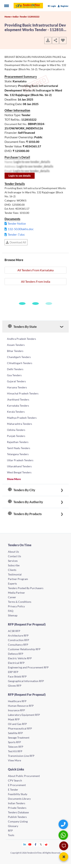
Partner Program (18, 579)
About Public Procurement (24, 775)
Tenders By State (22, 327)
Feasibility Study (17, 794)
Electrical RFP (16, 662)
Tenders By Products (25, 514)
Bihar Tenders (15, 351)
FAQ (10, 610)
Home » (9, 16)
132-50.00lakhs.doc (21, 229)
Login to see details (20, 175)
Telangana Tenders (18, 454)
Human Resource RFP (21, 705)
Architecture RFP (18, 635)
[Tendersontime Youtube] (30, 844)
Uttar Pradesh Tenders (20, 460)
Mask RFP (14, 719)
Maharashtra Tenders (19, 423)
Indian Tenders (16, 803)
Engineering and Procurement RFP (28, 667)
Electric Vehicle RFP (20, 658)
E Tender (13, 789)
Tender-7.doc (16, 234)
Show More (14, 479)
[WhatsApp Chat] (63, 835)
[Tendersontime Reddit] (46, 844)
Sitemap (12, 615)
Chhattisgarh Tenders (19, 363)
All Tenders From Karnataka (35, 270)
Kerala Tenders (16, 411)
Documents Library (19, 798)
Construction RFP (18, 640)
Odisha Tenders (16, 429)
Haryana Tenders (17, 387)
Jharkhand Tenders (18, 399)
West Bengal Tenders (19, 472)
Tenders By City (21, 490)
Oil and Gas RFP (17, 724)
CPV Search (15, 780)
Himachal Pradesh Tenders (22, 393)
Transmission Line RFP (21, 755)
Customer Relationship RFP (24, 649)
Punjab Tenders (16, 436)
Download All (16, 242)
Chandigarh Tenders (19, 357)
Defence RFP (15, 653)
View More (14, 760)
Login (52, 6)
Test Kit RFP (15, 751)
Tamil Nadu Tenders (18, 448)
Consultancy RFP (18, 644)
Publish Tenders (17, 816)
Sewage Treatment (18, 737)
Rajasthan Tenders (17, 442)
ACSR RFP (14, 631)
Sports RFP (14, 742)
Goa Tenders (14, 375)
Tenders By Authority (25, 502)
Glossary (13, 826)
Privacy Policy (16, 606)
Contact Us (14, 556)
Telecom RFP (15, 746)
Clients (12, 569)
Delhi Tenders (15, 369)
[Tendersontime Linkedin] (25, 844)
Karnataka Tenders (18, 405)
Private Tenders (17, 807)
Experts (12, 583)
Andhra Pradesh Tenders (21, 338)
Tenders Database (18, 812)
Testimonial (15, 574)
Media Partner (16, 592)
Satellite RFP (15, 733)
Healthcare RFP (17, 701)
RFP (10, 830)
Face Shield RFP (17, 676)
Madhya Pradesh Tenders (22, 417)
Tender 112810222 (29, 16)
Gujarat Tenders (16, 381)
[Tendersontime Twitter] (41, 844)
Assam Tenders (16, 344)
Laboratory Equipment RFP (24, 714)
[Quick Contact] (63, 824)
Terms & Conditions (19, 601)
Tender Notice (17, 223)
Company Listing (18, 821)
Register (63, 6)
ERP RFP (13, 672)
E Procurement (17, 785)
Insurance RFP (16, 710)
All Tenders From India (35, 281)
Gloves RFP (14, 685)
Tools (11, 835)
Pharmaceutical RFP (20, 728)
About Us (13, 551)
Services (13, 560)
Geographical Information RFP (26, 681)
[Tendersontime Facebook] (35, 844)
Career (12, 597)
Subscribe (14, 565)
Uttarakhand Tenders (19, 466)
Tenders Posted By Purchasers (25, 588)
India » (16, 16)
